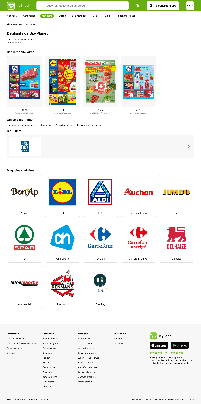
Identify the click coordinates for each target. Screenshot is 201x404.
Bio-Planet (30, 24)
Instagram (119, 343)
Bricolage (47, 372)
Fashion (46, 362)
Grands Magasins (51, 343)
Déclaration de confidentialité (169, 399)
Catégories (29, 15)
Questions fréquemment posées (22, 343)
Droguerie (47, 353)
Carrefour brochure (87, 367)
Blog (107, 15)
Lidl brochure (84, 338)
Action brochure (86, 348)
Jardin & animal (50, 377)
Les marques (79, 15)
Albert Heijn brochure (88, 357)
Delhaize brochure (87, 372)
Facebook (119, 338)
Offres (62, 15)
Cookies (190, 399)
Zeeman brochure (87, 377)
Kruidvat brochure (87, 353)
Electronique (49, 367)
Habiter (46, 357)
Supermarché (49, 381)
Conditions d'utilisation (142, 399)
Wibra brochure (86, 381)
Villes (96, 15)
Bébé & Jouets (50, 338)
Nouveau (12, 15)
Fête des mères (50, 348)
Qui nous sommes (15, 338)
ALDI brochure (85, 343)
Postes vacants (14, 348)
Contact (11, 353)
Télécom (47, 386)
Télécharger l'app (162, 5)
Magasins (47, 15)
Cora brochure (85, 362)
